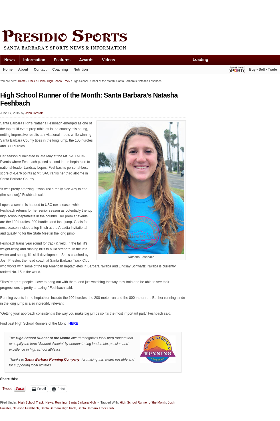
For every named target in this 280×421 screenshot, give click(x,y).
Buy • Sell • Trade (263, 69)
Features (62, 59)
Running (61, 402)
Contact (40, 69)
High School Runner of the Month (143, 402)
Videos (108, 59)
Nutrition (81, 69)
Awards (86, 59)
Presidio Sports (140, 40)
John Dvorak (34, 113)
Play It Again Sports (237, 70)
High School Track (30, 402)
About (23, 69)
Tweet (7, 389)
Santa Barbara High (82, 402)
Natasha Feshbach (26, 408)
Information (34, 59)
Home (8, 69)
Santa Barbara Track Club (96, 408)
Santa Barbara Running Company (52, 360)
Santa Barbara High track (58, 408)
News (9, 59)
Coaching (60, 69)
